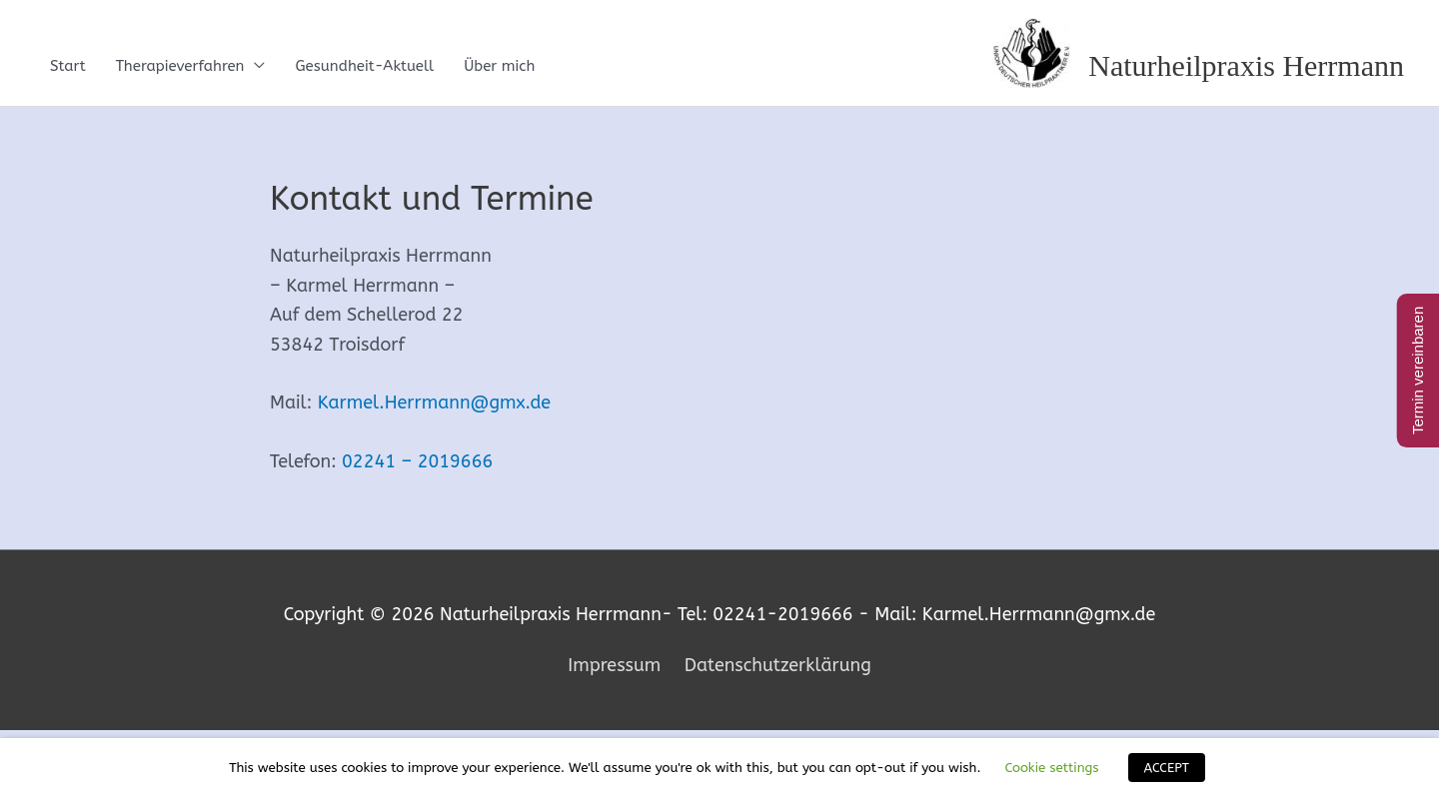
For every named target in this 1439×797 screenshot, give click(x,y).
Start (68, 66)
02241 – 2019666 (417, 461)
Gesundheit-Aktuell (364, 66)
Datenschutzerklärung (778, 665)
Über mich (499, 66)
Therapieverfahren (180, 66)
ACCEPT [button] (1166, 767)
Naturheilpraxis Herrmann (1246, 65)
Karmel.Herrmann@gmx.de (434, 402)
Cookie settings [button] (1051, 767)
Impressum (614, 665)
